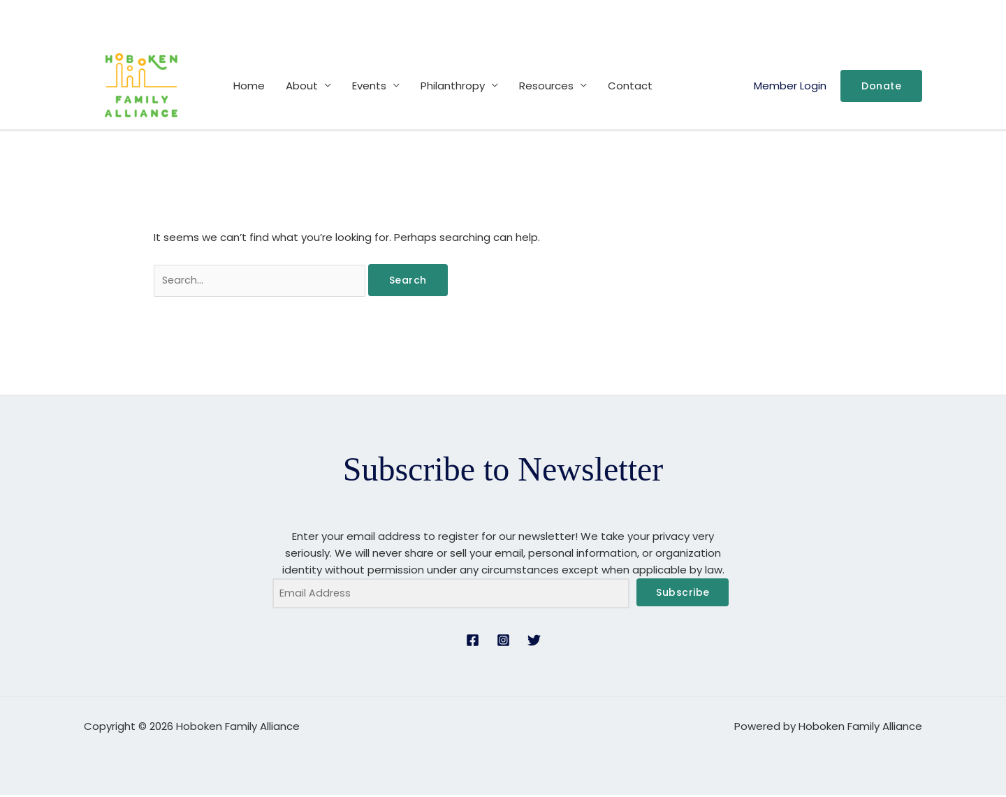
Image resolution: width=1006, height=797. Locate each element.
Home (249, 85)
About (302, 85)
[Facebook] (472, 642)
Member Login (790, 85)
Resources (546, 85)
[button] (881, 86)
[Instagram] (503, 642)
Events (369, 85)
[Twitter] (534, 642)
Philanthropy (453, 85)
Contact (630, 85)
